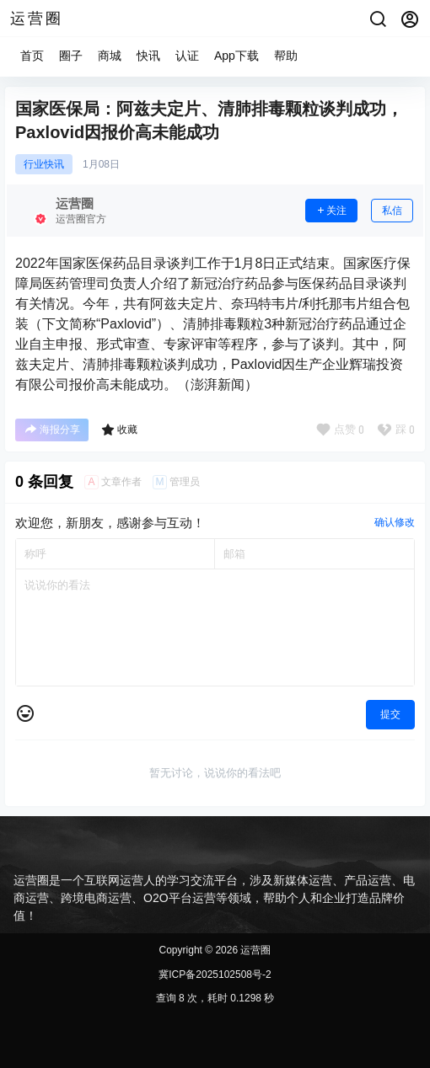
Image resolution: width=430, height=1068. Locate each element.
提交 (390, 714)
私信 (392, 210)
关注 (331, 210)
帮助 (286, 55)
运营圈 (254, 950)
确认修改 (394, 522)
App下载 (236, 55)
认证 (187, 55)
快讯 (148, 55)
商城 (109, 55)
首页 (32, 55)
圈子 (71, 55)
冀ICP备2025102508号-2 (215, 974)
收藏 (119, 429)
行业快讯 (44, 164)
